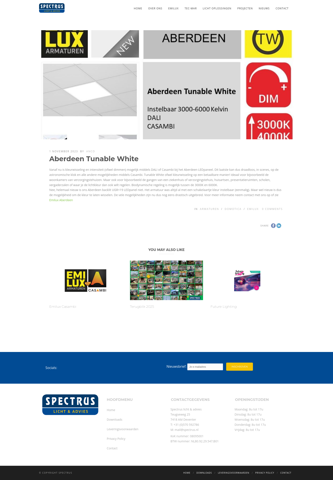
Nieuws (264, 8)
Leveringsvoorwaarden (122, 429)
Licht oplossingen (217, 8)
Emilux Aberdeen (61, 200)
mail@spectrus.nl (187, 430)
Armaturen (209, 209)
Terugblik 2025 (142, 307)
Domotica (233, 209)
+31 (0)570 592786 (186, 425)
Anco (90, 151)
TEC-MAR (191, 8)
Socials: (51, 367)
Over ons (155, 8)
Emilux (173, 8)
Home (138, 8)
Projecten (245, 8)
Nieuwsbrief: (194, 366)
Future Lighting (224, 307)
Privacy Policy (116, 439)
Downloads (114, 419)
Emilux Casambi (62, 307)
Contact (282, 8)
